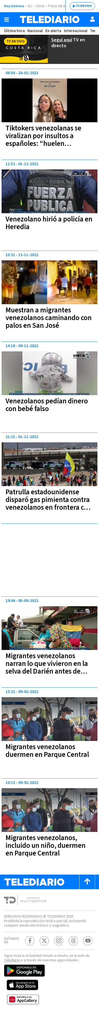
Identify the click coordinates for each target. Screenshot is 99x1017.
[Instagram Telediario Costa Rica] (58, 940)
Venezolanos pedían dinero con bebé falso (47, 405)
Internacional (75, 31)
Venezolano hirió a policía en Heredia (49, 223)
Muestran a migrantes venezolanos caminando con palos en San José (49, 318)
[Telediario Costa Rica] (49, 19)
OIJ (29, 6)
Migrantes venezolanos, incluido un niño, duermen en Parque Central (46, 845)
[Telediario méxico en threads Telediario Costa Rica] (73, 940)
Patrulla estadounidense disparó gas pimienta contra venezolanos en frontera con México (49, 503)
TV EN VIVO (84, 6)
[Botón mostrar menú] (6, 19)
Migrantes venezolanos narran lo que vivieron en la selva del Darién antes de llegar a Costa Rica (47, 667)
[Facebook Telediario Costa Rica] (29, 940)
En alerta (53, 31)
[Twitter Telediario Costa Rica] (44, 940)
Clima (40, 6)
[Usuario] (92, 19)
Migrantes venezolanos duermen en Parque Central (47, 751)
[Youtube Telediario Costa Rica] (87, 940)
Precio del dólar (59, 6)
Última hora (14, 31)
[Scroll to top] (87, 882)
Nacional (35, 31)
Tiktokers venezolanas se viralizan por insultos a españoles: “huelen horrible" (43, 139)
